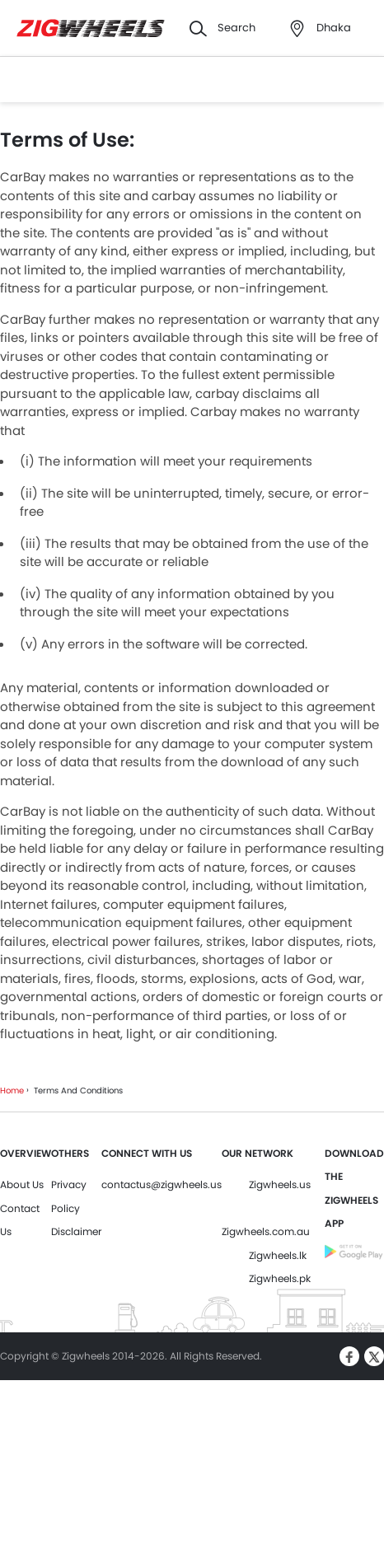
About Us (22, 1184)
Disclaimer (76, 1231)
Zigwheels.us (280, 1184)
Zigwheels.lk (278, 1255)
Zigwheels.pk (280, 1278)
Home (12, 1090)
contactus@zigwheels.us (161, 1184)
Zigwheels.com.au (266, 1231)
